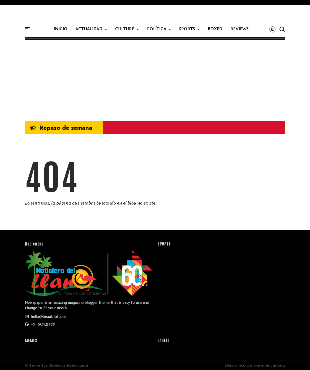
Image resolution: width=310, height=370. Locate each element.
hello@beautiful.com (45, 316)
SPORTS (187, 28)
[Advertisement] (155, 78)
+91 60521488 (40, 324)
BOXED (215, 28)
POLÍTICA (156, 28)
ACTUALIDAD (88, 28)
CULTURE (124, 28)
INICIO (60, 28)
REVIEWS (239, 28)
